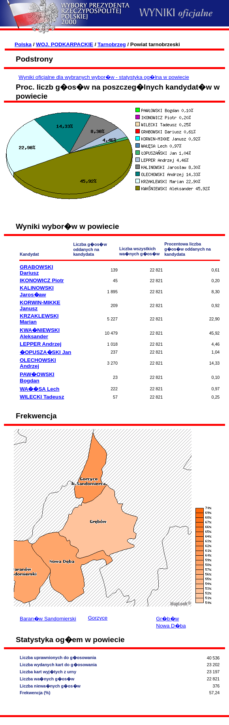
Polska (23, 44)
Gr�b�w (167, 619)
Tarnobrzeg (112, 44)
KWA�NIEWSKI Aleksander (40, 333)
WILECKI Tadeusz (42, 397)
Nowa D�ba (171, 626)
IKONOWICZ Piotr (42, 280)
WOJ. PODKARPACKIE (64, 44)
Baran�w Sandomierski (48, 619)
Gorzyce (98, 618)
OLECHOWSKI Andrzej (38, 363)
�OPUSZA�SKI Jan (45, 352)
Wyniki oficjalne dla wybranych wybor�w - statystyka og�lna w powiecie (104, 77)
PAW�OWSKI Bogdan (37, 377)
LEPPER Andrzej (40, 344)
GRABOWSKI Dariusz (36, 270)
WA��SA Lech (39, 389)
